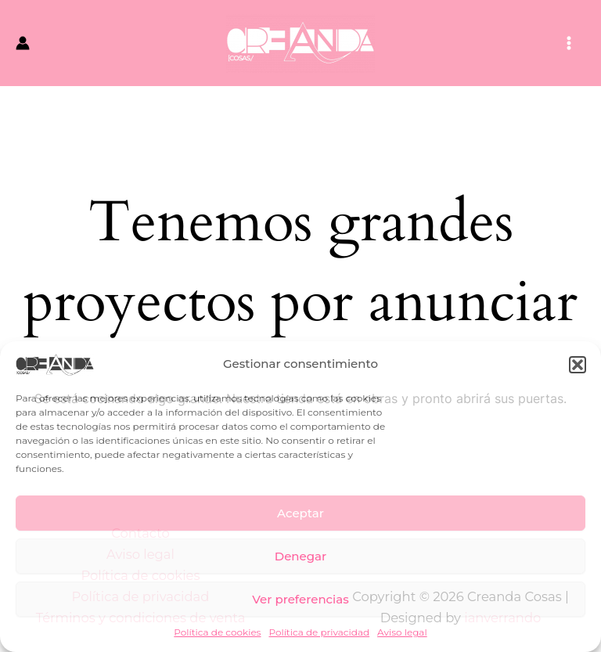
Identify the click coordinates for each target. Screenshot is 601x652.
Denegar (300, 556)
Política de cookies (217, 632)
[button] (577, 365)
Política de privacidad (318, 632)
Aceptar (300, 513)
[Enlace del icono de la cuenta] (23, 43)
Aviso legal (402, 632)
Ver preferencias (300, 599)
